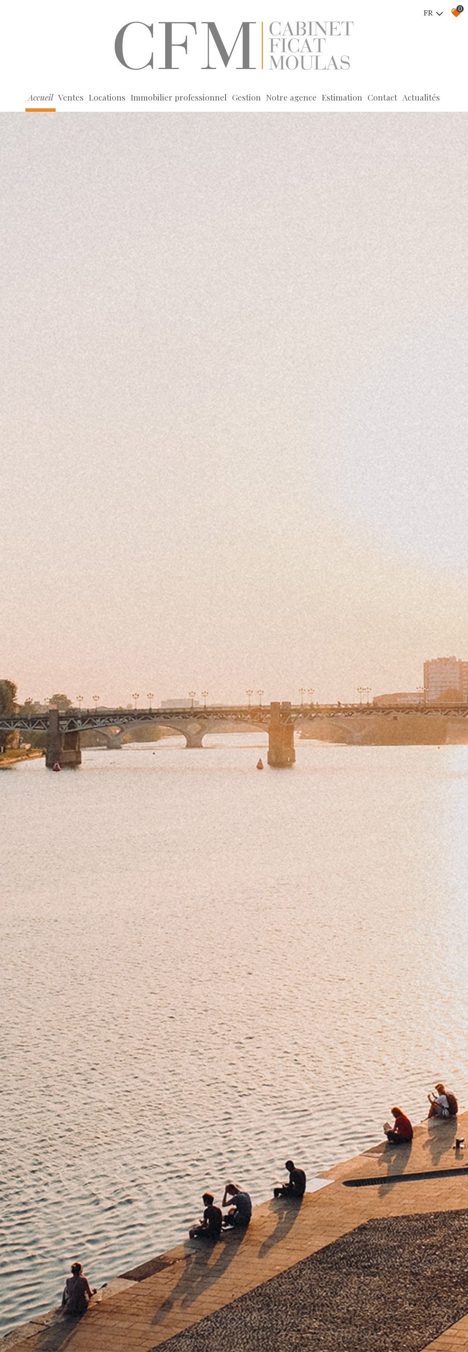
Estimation (342, 97)
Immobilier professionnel (179, 97)
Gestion (246, 97)
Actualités (421, 97)
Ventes (71, 97)
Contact (382, 97)
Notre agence (291, 97)
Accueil (40, 97)
